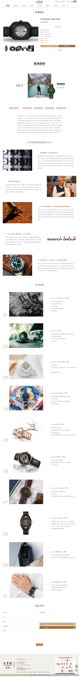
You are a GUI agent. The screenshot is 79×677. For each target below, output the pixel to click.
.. (43, 676)
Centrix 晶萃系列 (57, 425)
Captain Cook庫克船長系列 (61, 299)
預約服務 (63, 6)
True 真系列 (55, 331)
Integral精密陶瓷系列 (59, 582)
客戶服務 (23, 6)
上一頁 (39, 645)
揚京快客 (35, 676)
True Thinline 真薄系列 (60, 394)
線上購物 (39, 6)
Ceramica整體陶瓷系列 (59, 552)
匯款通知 (63, 1)
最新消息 (55, 6)
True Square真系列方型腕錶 (62, 361)
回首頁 (17, 673)
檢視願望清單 (66, 47)
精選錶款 (47, 6)
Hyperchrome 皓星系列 (60, 519)
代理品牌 (31, 6)
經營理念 (15, 6)
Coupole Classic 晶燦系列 (61, 489)
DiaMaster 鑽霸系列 (58, 457)
